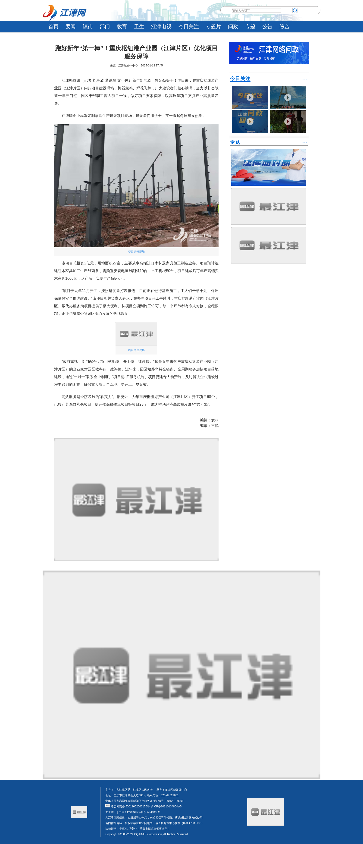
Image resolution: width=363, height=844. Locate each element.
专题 (250, 26)
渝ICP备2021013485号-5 (166, 806)
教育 (122, 26)
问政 (233, 26)
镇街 (88, 26)
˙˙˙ (305, 81)
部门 (105, 26)
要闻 (71, 26)
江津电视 (161, 26)
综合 (284, 26)
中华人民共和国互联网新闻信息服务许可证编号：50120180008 (144, 801)
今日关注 (188, 26)
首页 (53, 26)
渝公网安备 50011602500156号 (127, 806)
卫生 (139, 26)
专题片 (213, 26)
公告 (267, 26)
